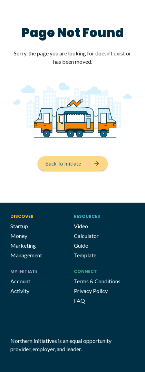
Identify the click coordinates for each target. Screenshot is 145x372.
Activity (19, 290)
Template (85, 255)
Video (81, 226)
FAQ (79, 300)
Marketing (23, 245)
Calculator (86, 235)
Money (18, 235)
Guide (81, 245)
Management (26, 255)
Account (20, 281)
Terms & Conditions (97, 281)
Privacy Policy (91, 290)
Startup (19, 226)
